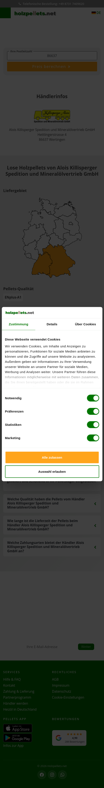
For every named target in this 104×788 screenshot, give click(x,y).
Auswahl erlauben (52, 471)
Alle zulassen (52, 457)
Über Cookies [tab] (85, 324)
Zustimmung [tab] (18, 324)
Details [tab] (52, 324)
